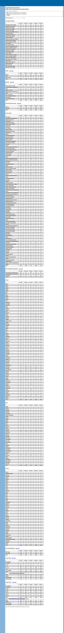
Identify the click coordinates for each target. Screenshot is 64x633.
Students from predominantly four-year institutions (17, 13)
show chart (11, 70)
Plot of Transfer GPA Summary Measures (16, 573)
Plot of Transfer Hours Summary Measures (17, 598)
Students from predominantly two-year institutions (17, 12)
